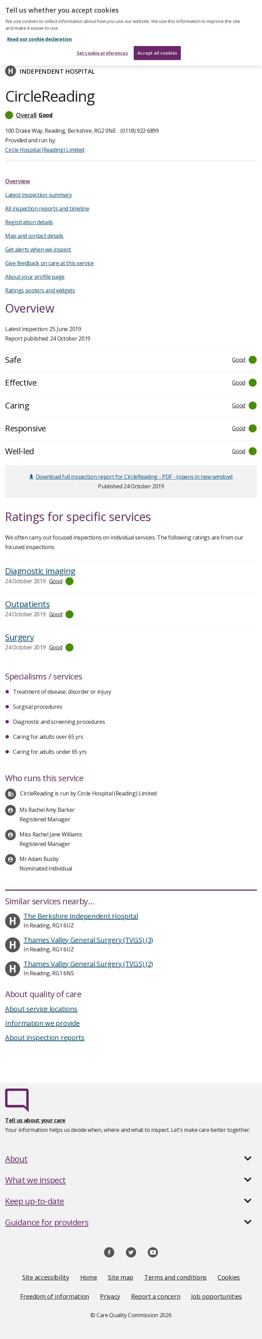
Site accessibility (45, 1277)
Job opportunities (216, 1296)
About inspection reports (45, 1037)
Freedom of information (54, 1296)
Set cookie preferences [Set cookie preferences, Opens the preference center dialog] (102, 48)
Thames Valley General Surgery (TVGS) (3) (88, 940)
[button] (131, 115)
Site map (120, 1277)
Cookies (229, 1277)
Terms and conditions (175, 1277)
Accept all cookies (157, 48)
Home (88, 1277)
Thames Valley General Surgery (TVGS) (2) (88, 963)
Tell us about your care (35, 1120)
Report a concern (155, 1296)
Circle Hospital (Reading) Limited (44, 150)
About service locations (41, 1008)
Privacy (110, 1296)
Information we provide (42, 1023)
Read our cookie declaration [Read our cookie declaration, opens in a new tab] (39, 35)
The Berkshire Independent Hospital (81, 916)
